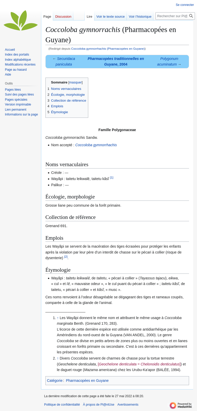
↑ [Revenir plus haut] (58, 318)
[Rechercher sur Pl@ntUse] (175, 16)
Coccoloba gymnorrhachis (96, 145)
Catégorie (55, 380)
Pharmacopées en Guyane (87, 380)
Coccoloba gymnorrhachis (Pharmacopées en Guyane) (108, 48)
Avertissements (128, 404)
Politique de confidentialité (62, 404)
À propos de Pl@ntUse (98, 404)
